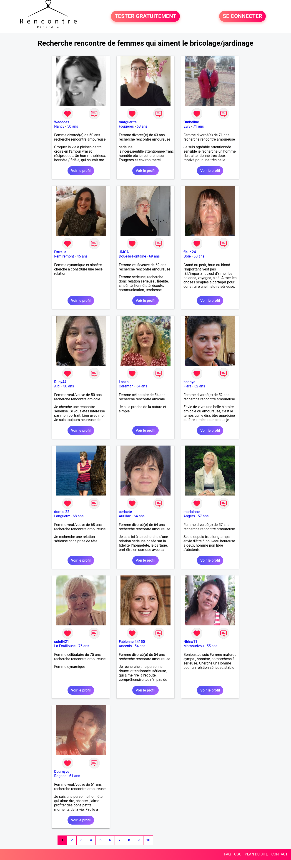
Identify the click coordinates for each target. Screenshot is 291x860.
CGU (237, 854)
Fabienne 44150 (132, 641)
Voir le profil (80, 171)
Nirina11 (190, 641)
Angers (189, 516)
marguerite (128, 122)
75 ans (83, 646)
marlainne (191, 512)
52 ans (199, 386)
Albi (57, 386)
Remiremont (64, 256)
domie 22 (61, 512)
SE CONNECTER (242, 16)
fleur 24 (189, 252)
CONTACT (279, 854)
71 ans (198, 126)
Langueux (62, 516)
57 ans (203, 516)
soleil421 (61, 641)
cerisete (125, 512)
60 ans (198, 256)
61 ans (74, 776)
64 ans (139, 516)
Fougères (126, 126)
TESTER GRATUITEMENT (145, 16)
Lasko (124, 382)
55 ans (212, 646)
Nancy (59, 126)
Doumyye (61, 771)
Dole (187, 256)
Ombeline (191, 122)
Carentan (126, 386)
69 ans (154, 256)
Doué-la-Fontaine (132, 256)
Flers (187, 386)
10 (148, 840)
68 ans (78, 516)
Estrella (60, 252)
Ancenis (125, 646)
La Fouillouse (64, 646)
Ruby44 (60, 382)
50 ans (72, 126)
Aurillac (125, 516)
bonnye (189, 382)
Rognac (60, 776)
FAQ (227, 854)
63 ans (142, 126)
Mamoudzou (193, 646)
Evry (186, 126)
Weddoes (61, 122)
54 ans (141, 386)
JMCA (124, 252)
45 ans (82, 256)
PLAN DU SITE (256, 854)
